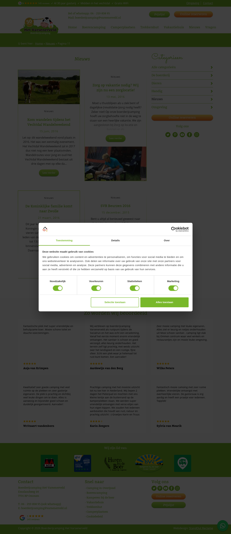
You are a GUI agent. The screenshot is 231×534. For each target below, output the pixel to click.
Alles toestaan (164, 302)
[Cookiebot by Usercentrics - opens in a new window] (174, 229)
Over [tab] (167, 240)
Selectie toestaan (115, 302)
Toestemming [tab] (64, 240)
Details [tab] (115, 240)
